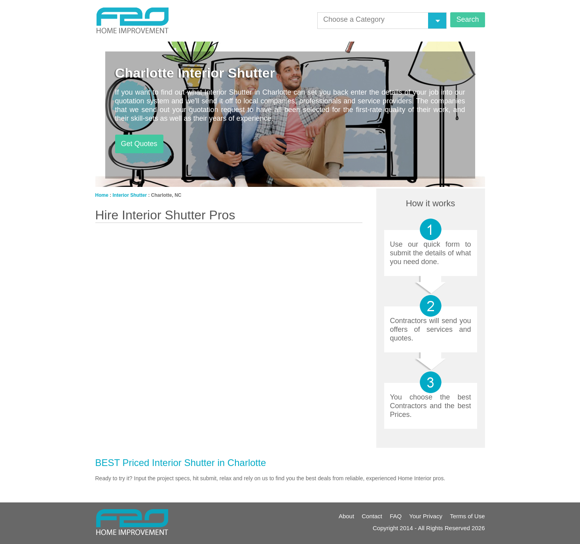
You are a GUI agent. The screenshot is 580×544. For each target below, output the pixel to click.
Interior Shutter (130, 195)
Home (101, 195)
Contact (372, 516)
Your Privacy (425, 516)
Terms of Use (467, 516)
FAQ (396, 516)
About (346, 516)
